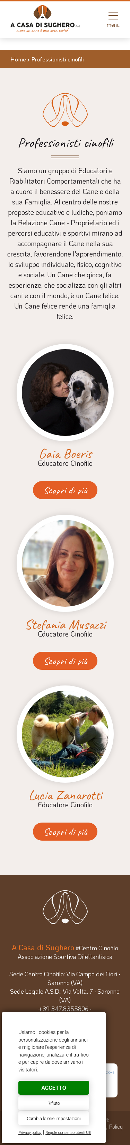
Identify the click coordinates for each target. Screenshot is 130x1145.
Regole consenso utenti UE (68, 1132)
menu (113, 19)
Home (18, 59)
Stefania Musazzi (65, 624)
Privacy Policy (106, 1126)
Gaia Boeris (65, 453)
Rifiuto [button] (53, 1103)
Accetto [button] (53, 1088)
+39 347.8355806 (63, 1008)
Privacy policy (30, 1132)
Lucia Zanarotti (65, 795)
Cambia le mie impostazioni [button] (53, 1118)
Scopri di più (65, 490)
